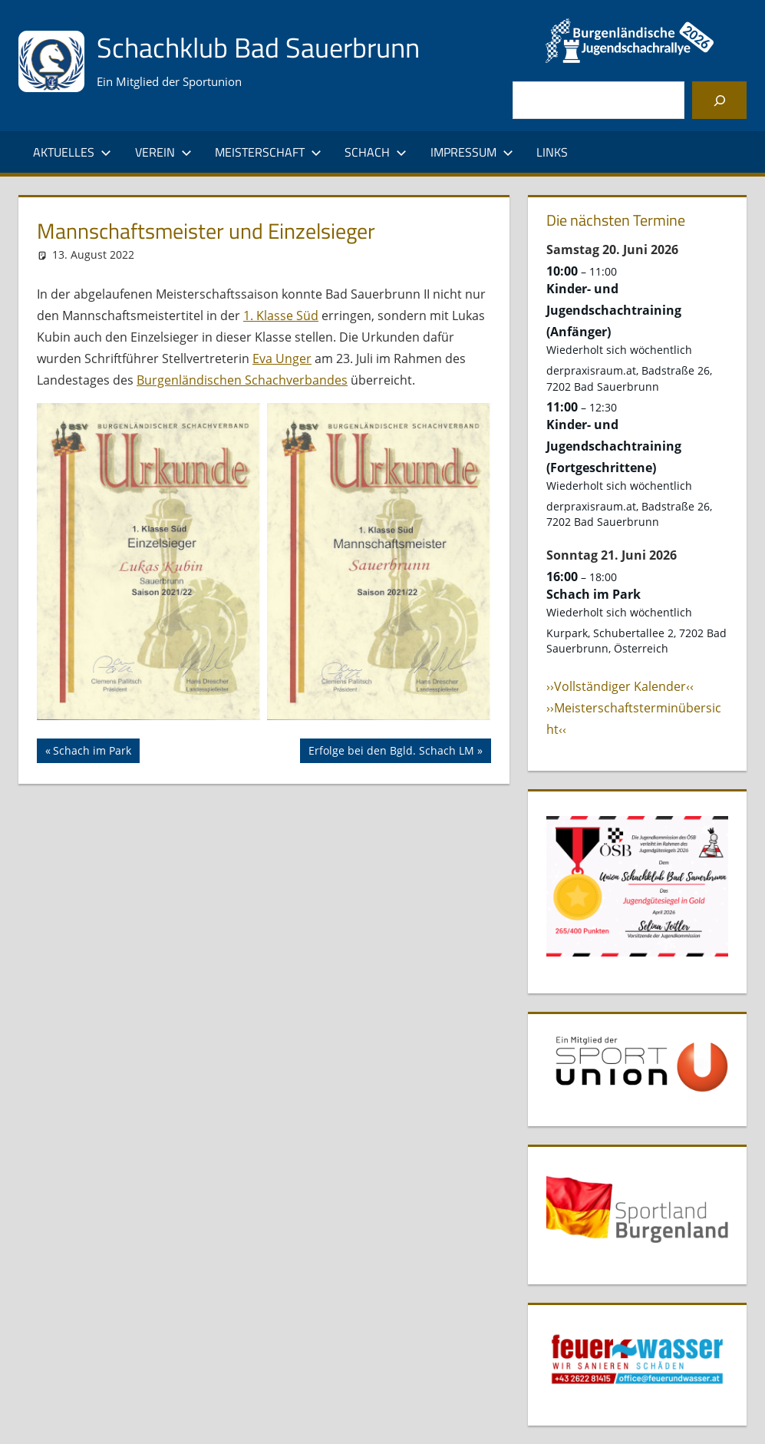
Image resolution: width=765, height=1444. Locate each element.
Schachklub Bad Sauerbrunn (258, 47)
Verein (163, 152)
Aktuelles (72, 152)
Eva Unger (282, 358)
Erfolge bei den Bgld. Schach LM (391, 752)
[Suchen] (719, 100)
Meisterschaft (268, 152)
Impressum (471, 152)
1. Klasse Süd (280, 315)
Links (552, 152)
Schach (376, 152)
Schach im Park (91, 752)
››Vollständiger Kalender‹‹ (620, 686)
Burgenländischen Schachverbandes (242, 380)
